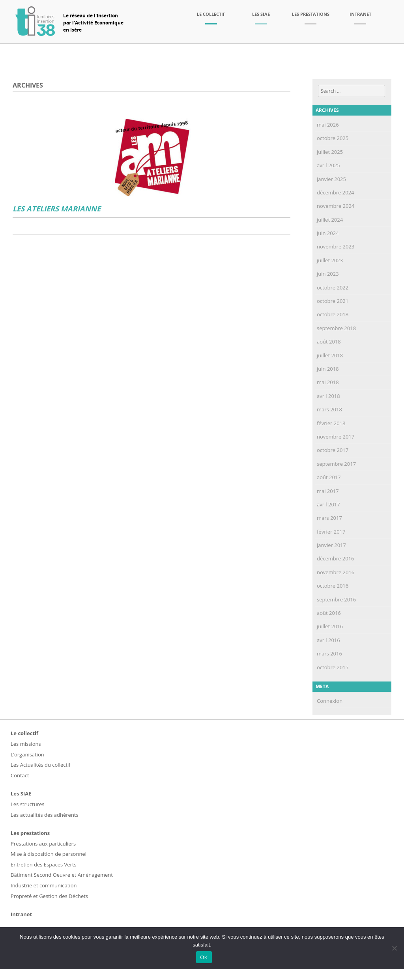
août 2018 (329, 341)
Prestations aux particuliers (43, 843)
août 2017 (329, 477)
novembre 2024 (335, 205)
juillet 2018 (330, 355)
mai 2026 (328, 124)
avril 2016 (328, 640)
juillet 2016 (330, 626)
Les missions (26, 743)
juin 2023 (328, 273)
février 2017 (331, 531)
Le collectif (211, 14)
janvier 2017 (331, 545)
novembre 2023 (335, 246)
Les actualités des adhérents (45, 814)
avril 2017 (328, 504)
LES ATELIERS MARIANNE (57, 209)
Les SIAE (261, 14)
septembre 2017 (336, 463)
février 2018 (331, 423)
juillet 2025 (330, 151)
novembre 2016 (335, 572)
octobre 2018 (332, 314)
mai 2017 (328, 491)
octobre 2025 (332, 138)
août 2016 (329, 612)
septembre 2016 (336, 599)
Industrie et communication (44, 885)
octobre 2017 (332, 450)
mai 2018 (328, 382)
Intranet (360, 14)
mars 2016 (329, 653)
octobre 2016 (332, 585)
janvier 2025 (331, 179)
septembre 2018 (336, 328)
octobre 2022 (332, 287)
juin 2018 (328, 368)
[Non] (394, 948)
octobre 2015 (332, 667)
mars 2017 (329, 517)
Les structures (27, 804)
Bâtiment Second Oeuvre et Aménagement (62, 874)
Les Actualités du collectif (41, 764)
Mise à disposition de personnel (48, 853)
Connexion (329, 700)
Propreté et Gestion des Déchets (49, 896)
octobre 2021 (332, 300)
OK (204, 957)
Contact (20, 775)
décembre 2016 (335, 558)
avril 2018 (328, 396)
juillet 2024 (330, 219)
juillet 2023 (330, 260)
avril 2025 (328, 165)
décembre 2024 (335, 192)
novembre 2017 (335, 436)
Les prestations (310, 14)
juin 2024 (328, 233)
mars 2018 (329, 409)
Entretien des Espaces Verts (44, 864)
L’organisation (27, 754)
